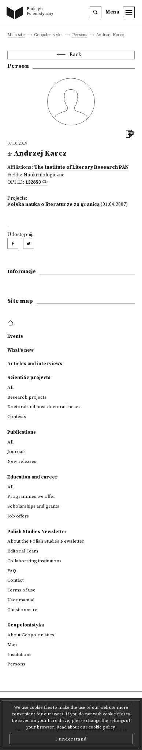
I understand (71, 739)
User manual (20, 600)
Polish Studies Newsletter (37, 532)
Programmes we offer (31, 496)
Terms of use (21, 590)
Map (12, 645)
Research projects (26, 397)
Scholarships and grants (33, 506)
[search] (95, 12)
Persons (79, 35)
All (10, 387)
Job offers (18, 516)
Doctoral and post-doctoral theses (44, 407)
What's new (20, 350)
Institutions (19, 654)
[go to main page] (31, 13)
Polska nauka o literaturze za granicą (53, 205)
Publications (21, 432)
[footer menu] (11, 323)
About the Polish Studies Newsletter (45, 541)
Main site (16, 35)
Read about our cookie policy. (86, 727)
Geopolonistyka (25, 625)
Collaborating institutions (34, 561)
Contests (16, 416)
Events (15, 336)
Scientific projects (29, 377)
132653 (33, 182)
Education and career (32, 477)
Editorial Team (22, 551)
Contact (15, 580)
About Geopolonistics (30, 635)
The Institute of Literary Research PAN (81, 167)
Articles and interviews (34, 364)
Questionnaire (22, 610)
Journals (16, 451)
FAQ (11, 571)
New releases (21, 461)
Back (76, 55)
